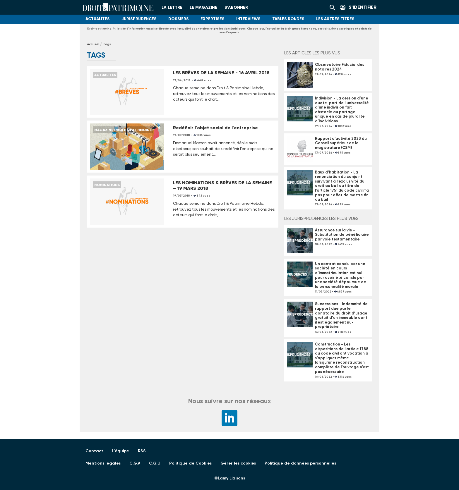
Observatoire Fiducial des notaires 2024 (339, 66)
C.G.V (134, 463)
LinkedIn (229, 418)
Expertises (213, 18)
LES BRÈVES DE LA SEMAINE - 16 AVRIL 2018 (221, 72)
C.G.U (154, 463)
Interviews (248, 18)
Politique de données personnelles (300, 463)
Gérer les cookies (238, 463)
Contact (94, 450)
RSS (142, 450)
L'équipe (120, 450)
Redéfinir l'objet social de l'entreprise (215, 127)
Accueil (93, 44)
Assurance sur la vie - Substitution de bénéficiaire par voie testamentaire (342, 234)
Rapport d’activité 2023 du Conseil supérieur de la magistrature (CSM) (341, 143)
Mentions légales (103, 463)
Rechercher (334, 7)
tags (107, 44)
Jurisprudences (139, 18)
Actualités (97, 18)
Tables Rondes (288, 18)
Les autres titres (335, 18)
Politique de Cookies (190, 463)
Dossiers (178, 18)
